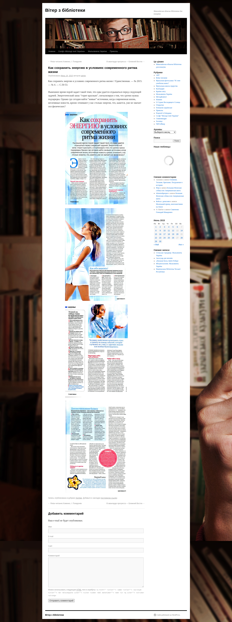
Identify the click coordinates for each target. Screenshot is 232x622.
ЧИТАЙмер (160, 124)
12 (173, 231)
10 (165, 231)
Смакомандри (161, 119)
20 (177, 234)
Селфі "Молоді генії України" (167, 116)
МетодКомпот (161, 97)
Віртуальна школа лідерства (167, 86)
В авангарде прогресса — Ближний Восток (126, 62)
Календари (160, 89)
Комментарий (54, 556)
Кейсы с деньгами (163, 201)
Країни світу (161, 91)
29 (156, 241)
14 (182, 231)
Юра (158, 188)
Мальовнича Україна (97, 51)
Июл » (181, 245)
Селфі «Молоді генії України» (71, 51)
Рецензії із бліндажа (163, 113)
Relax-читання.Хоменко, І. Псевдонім (65, 62)
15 (156, 234)
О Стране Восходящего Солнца (168, 102)
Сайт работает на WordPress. (168, 615)
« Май (156, 245)
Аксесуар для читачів (164, 258)
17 (165, 234)
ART (157, 75)
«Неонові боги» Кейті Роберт (167, 261)
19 (173, 234)
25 (169, 238)
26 (173, 238)
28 (182, 238)
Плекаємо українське (164, 108)
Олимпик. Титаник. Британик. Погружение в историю (169, 182)
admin (83, 76)
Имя (50, 527)
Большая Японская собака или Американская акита (170, 196)
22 (156, 238)
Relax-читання (161, 78)
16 (160, 234)
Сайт (50, 546)
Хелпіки (79, 498)
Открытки (160, 105)
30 (160, 241)
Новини (52, 51)
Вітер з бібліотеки (65, 10)
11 (169, 231)
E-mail (50, 536)
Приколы (114, 51)
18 (169, 234)
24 (165, 238)
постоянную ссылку (109, 498)
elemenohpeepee (162, 193)
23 (160, 238)
